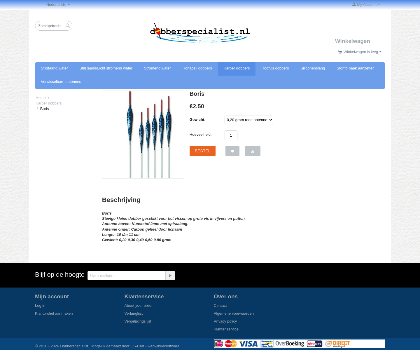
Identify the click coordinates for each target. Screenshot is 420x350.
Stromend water (157, 68)
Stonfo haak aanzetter (355, 68)
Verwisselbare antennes (61, 81)
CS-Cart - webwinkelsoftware (155, 346)
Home (41, 97)
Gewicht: (198, 119)
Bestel (203, 151)
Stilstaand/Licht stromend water (106, 68)
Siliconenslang (312, 68)
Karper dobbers (237, 68)
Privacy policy (225, 321)
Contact (220, 305)
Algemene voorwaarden (234, 313)
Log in (40, 305)
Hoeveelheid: (201, 134)
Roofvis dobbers (275, 68)
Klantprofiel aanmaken (54, 313)
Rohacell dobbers (197, 68)
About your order (138, 305)
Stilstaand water (54, 68)
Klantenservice (226, 329)
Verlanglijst (133, 313)
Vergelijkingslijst (137, 321)
